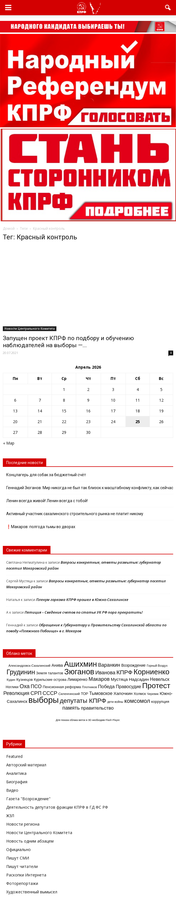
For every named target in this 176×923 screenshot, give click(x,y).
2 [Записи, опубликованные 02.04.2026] (88, 389)
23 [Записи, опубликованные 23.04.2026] (88, 421)
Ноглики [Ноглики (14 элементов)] (12, 687)
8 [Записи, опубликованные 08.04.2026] (64, 400)
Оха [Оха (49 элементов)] (25, 686)
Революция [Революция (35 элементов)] (16, 693)
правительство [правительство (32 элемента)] (97, 708)
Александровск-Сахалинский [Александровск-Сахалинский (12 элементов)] (29, 665)
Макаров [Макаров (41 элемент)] (99, 679)
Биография (16, 781)
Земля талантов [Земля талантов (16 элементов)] (49, 673)
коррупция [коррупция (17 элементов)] (160, 701)
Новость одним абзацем (30, 841)
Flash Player (112, 720)
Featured (14, 756)
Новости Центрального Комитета (30, 329)
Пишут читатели (22, 866)
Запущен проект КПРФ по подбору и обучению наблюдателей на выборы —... (68, 342)
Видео (12, 790)
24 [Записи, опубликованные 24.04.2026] (113, 421)
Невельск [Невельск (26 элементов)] (159, 679)
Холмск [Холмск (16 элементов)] (140, 694)
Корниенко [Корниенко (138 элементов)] (151, 672)
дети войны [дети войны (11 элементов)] (115, 701)
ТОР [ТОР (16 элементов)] (84, 694)
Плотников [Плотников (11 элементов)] (89, 687)
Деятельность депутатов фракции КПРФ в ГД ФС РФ (57, 807)
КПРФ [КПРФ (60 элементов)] (124, 672)
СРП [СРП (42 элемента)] (35, 693)
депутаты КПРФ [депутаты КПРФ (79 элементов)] (83, 700)
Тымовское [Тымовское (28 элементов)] (100, 693)
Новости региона (22, 824)
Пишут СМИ (17, 858)
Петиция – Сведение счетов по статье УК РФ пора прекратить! (84, 612)
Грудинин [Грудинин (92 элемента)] (20, 672)
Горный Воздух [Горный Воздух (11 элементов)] (157, 665)
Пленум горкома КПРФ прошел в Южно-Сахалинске (82, 599)
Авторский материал (26, 764)
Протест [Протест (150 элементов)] (156, 685)
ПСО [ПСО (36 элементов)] (36, 686)
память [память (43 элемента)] (71, 708)
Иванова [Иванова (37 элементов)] (105, 672)
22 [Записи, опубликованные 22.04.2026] (64, 421)
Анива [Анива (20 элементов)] (57, 665)
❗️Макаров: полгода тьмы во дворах (40, 526)
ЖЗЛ (10, 815)
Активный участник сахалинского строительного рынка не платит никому (75, 513)
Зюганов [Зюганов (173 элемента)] (79, 671)
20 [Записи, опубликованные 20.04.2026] (15, 421)
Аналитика (16, 773)
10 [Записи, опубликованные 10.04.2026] (113, 400)
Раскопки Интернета (26, 875)
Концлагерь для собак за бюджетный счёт (46, 475)
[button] (168, 7)
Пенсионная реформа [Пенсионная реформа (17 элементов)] (62, 687)
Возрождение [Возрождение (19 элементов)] (133, 665)
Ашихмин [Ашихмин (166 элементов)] (80, 664)
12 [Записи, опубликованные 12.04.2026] (161, 400)
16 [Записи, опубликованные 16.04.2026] (88, 411)
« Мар (8, 443)
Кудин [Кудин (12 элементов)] (11, 679)
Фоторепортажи (22, 883)
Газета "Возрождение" (28, 798)
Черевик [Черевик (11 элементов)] (153, 693)
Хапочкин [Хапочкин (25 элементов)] (123, 693)
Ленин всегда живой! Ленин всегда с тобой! (47, 500)
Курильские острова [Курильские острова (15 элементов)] (50, 680)
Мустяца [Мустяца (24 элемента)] (119, 679)
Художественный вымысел (31, 891)
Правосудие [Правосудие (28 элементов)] (128, 686)
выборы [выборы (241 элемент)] (43, 700)
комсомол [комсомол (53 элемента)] (137, 701)
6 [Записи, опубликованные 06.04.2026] (15, 400)
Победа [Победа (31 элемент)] (106, 686)
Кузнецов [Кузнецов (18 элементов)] (24, 679)
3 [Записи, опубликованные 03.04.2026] (113, 389)
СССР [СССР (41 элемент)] (50, 693)
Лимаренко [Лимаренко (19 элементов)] (77, 679)
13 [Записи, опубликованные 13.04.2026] (15, 411)
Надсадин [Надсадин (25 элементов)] (139, 679)
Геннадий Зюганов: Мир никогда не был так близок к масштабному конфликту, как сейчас (89, 487)
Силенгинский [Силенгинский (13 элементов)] (69, 693)
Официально (18, 849)
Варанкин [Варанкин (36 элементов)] (109, 665)
